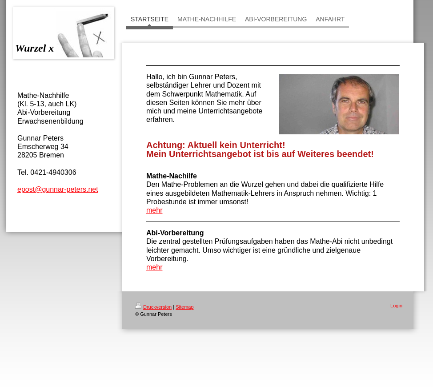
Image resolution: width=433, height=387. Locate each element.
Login (396, 305)
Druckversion (153, 307)
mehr (154, 210)
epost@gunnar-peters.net (57, 189)
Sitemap (184, 307)
